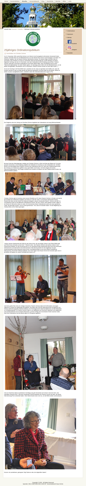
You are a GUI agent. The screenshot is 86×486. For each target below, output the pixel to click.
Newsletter (70, 53)
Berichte (58, 1)
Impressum (70, 34)
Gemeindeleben (15, 1)
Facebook (72, 42)
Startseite (14, 29)
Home (6, 1)
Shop (42, 1)
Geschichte (50, 1)
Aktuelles (24, 1)
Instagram (72, 48)
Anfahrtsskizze (71, 31)
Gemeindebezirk (34, 1)
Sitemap (69, 37)
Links (69, 1)
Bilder (64, 1)
